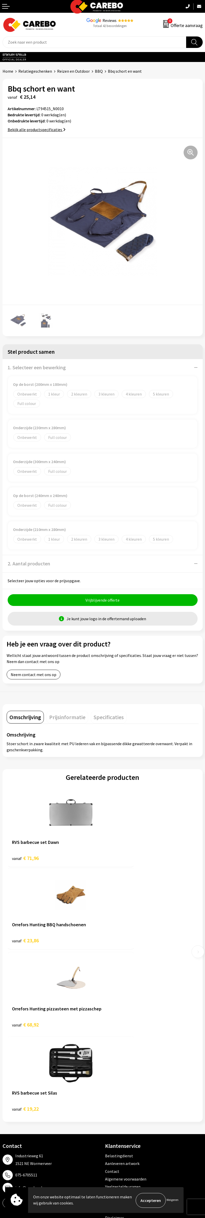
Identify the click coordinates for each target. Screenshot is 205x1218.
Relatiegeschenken (35, 71)
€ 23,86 (121, 859)
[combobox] (94, 42)
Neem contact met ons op (33, 675)
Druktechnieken (119, 1044)
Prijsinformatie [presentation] (67, 717)
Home (8, 71)
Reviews (109, 20)
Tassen (111, 1116)
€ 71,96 (25, 859)
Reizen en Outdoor (73, 71)
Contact (112, 1005)
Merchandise (13, 1108)
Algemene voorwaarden (125, 1013)
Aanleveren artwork (122, 997)
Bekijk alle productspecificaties (37, 129)
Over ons (10, 1085)
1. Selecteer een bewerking (37, 367)
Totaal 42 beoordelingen (110, 26)
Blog (7, 1093)
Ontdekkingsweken (19, 1077)
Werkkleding (116, 1085)
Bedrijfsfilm (13, 1116)
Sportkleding (116, 1100)
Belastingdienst (119, 990)
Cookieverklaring (120, 1028)
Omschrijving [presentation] (25, 717)
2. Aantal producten (29, 563)
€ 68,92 (25, 943)
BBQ (99, 71)
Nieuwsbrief (13, 1124)
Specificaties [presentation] (109, 717)
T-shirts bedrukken (19, 1100)
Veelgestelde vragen (122, 1021)
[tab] (25, 718)
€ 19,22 (121, 943)
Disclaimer (114, 1052)
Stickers (112, 1124)
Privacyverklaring (120, 1036)
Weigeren (172, 1200)
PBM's (110, 1093)
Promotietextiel (119, 1077)
